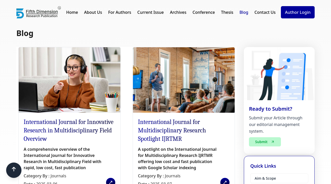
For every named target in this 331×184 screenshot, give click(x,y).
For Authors (119, 12)
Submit (265, 141)
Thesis (227, 12)
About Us (93, 12)
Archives (178, 12)
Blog (243, 12)
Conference (203, 12)
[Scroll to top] (13, 170)
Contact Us (265, 12)
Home (72, 12)
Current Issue (150, 12)
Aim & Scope (265, 178)
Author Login (298, 12)
